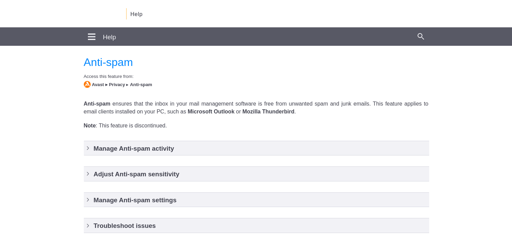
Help (136, 14)
